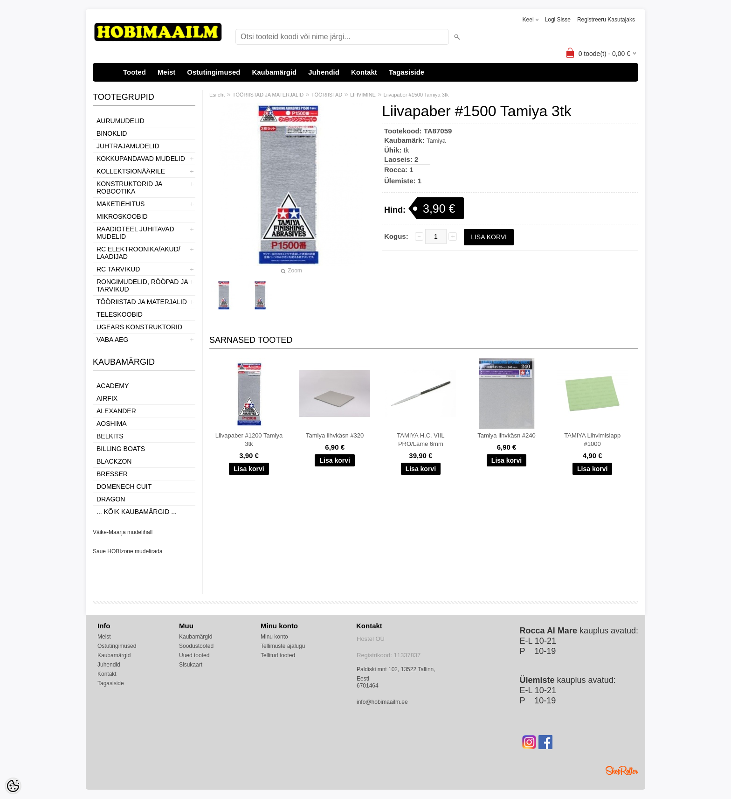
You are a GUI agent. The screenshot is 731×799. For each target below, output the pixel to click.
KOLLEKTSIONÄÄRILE (131, 171)
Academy (113, 385)
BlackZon (114, 461)
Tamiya (436, 140)
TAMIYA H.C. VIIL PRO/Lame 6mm (420, 439)
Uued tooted (194, 655)
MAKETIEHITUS (121, 204)
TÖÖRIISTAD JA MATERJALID (142, 302)
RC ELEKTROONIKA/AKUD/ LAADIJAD (138, 252)
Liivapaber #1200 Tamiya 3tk (249, 439)
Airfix (107, 398)
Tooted (134, 72)
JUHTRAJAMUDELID (128, 146)
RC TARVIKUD (118, 269)
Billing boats (121, 448)
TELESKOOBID (120, 314)
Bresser (112, 474)
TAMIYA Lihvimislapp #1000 (592, 439)
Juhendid (323, 72)
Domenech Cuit (124, 486)
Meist (166, 72)
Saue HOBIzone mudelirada (127, 551)
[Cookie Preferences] (13, 786)
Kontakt (364, 72)
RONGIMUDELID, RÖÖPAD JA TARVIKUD (142, 285)
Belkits (110, 436)
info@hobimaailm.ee (382, 702)
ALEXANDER (116, 411)
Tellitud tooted (278, 655)
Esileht (217, 94)
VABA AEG (112, 339)
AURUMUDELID (121, 121)
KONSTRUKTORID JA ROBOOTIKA (129, 187)
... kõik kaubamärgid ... (137, 511)
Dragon (111, 499)
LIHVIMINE (363, 94)
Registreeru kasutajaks (606, 19)
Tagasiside (406, 72)
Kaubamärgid (274, 72)
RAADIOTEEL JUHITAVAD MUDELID (135, 232)
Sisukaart (190, 664)
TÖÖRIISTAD (326, 94)
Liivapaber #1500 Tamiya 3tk (416, 94)
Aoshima (112, 423)
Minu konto (274, 636)
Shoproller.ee (622, 770)
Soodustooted (196, 646)
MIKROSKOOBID (122, 216)
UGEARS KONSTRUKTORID (139, 327)
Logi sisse (558, 19)
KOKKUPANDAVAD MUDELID (141, 158)
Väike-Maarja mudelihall (122, 532)
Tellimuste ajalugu (283, 646)
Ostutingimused (213, 72)
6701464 (368, 685)
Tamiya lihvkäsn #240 (506, 435)
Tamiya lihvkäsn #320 (335, 435)
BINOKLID (112, 133)
